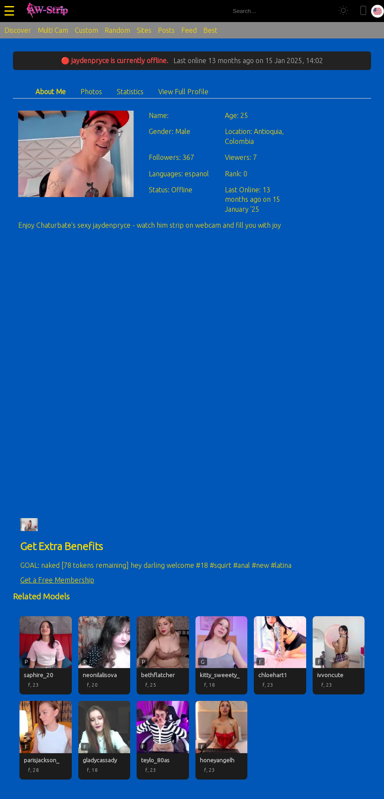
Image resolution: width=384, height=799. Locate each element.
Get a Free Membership (57, 580)
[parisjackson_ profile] (45, 740)
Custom (86, 30)
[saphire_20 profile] (45, 655)
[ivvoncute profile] (339, 655)
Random (117, 30)
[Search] (322, 11)
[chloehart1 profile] (280, 655)
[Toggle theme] (343, 11)
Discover (17, 30)
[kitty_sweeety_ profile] (221, 655)
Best (210, 30)
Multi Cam (53, 30)
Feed (189, 30)
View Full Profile (183, 91)
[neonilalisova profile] (104, 655)
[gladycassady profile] (104, 740)
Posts (166, 30)
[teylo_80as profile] (163, 740)
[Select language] (377, 11)
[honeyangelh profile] (221, 740)
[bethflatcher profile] (163, 655)
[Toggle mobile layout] (363, 11)
